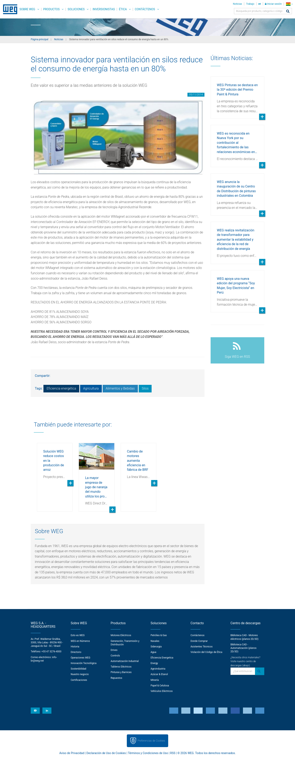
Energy (154, 663)
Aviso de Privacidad (71, 753)
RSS (172, 753)
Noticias (237, 3)
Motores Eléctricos (121, 635)
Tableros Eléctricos (121, 666)
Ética (123, 9)
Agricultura (91, 388)
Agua (153, 652)
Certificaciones (79, 680)
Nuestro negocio (80, 674)
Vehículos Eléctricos (162, 691)
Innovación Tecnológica (83, 663)
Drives (114, 650)
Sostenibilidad (78, 668)
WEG (8, 9)
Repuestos (116, 678)
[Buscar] (288, 11)
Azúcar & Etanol (159, 674)
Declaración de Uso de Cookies (106, 753)
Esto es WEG (78, 635)
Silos (145, 388)
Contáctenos (145, 9)
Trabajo (250, 3)
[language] (289, 4)
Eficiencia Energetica (162, 657)
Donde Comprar (199, 641)
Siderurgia (156, 646)
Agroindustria (158, 668)
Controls (115, 655)
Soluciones (76, 9)
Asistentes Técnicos (201, 646)
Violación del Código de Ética (206, 652)
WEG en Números (80, 641)
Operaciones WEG (80, 657)
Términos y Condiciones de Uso (148, 753)
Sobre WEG (27, 9)
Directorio (76, 652)
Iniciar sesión (273, 3)
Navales (155, 641)
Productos (51, 9)
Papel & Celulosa (160, 685)
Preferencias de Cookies (151, 740)
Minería (155, 680)
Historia (75, 646)
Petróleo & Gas (159, 635)
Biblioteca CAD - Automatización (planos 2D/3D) (243, 648)
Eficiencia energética (61, 388)
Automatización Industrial (125, 661)
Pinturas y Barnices (121, 672)
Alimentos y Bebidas (120, 388)
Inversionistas (104, 9)
